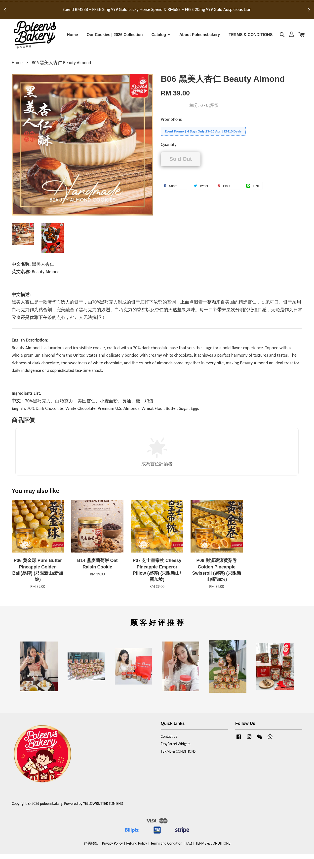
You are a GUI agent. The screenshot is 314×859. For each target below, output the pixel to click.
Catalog (161, 37)
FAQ (189, 848)
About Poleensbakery (199, 37)
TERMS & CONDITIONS (251, 37)
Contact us (169, 741)
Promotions (171, 124)
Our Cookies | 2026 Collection (115, 37)
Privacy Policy (112, 848)
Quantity (169, 149)
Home (72, 37)
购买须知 (91, 848)
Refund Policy (136, 848)
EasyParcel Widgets (175, 749)
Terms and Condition (166, 848)
